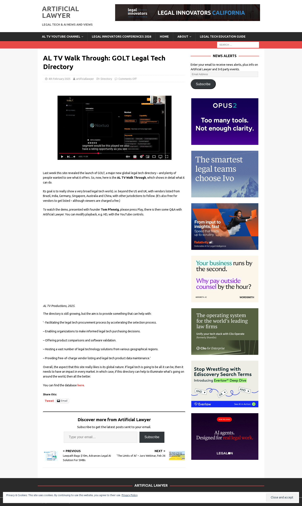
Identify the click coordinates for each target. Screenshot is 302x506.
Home (164, 36)
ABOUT (182, 36)
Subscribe (151, 437)
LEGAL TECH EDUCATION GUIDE (223, 36)
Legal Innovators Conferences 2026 (121, 36)
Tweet (49, 400)
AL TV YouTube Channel (61, 36)
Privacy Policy (130, 495)
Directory (106, 78)
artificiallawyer (85, 78)
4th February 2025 (59, 78)
